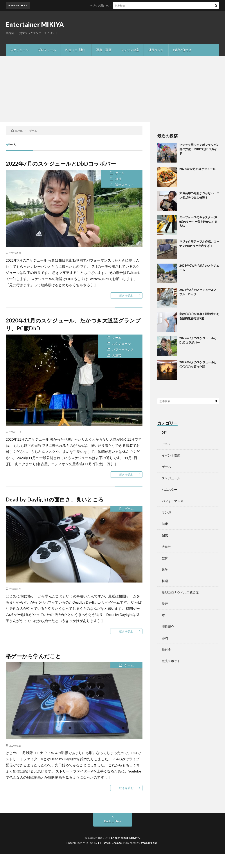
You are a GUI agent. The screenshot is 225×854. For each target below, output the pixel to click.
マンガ (166, 512)
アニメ (166, 444)
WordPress (149, 843)
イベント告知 (171, 455)
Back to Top (112, 821)
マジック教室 (130, 50)
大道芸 (116, 355)
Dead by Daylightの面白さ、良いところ (55, 499)
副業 (165, 535)
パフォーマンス (123, 349)
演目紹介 (168, 626)
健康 (165, 524)
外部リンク (156, 50)
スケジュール (19, 50)
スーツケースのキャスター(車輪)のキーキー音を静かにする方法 (198, 221)
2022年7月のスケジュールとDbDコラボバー (61, 163)
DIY (164, 432)
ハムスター (169, 489)
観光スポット (124, 184)
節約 (165, 638)
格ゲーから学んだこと (33, 656)
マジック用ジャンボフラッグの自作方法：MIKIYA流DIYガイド (129, 5)
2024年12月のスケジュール (197, 169)
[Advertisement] (112, 88)
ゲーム (119, 173)
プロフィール (47, 50)
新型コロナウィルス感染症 (180, 592)
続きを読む (126, 295)
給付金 (166, 649)
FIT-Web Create (110, 843)
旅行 (118, 179)
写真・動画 (104, 50)
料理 (165, 581)
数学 (165, 569)
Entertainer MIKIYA (35, 24)
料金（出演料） (76, 50)
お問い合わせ (182, 50)
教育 (165, 558)
